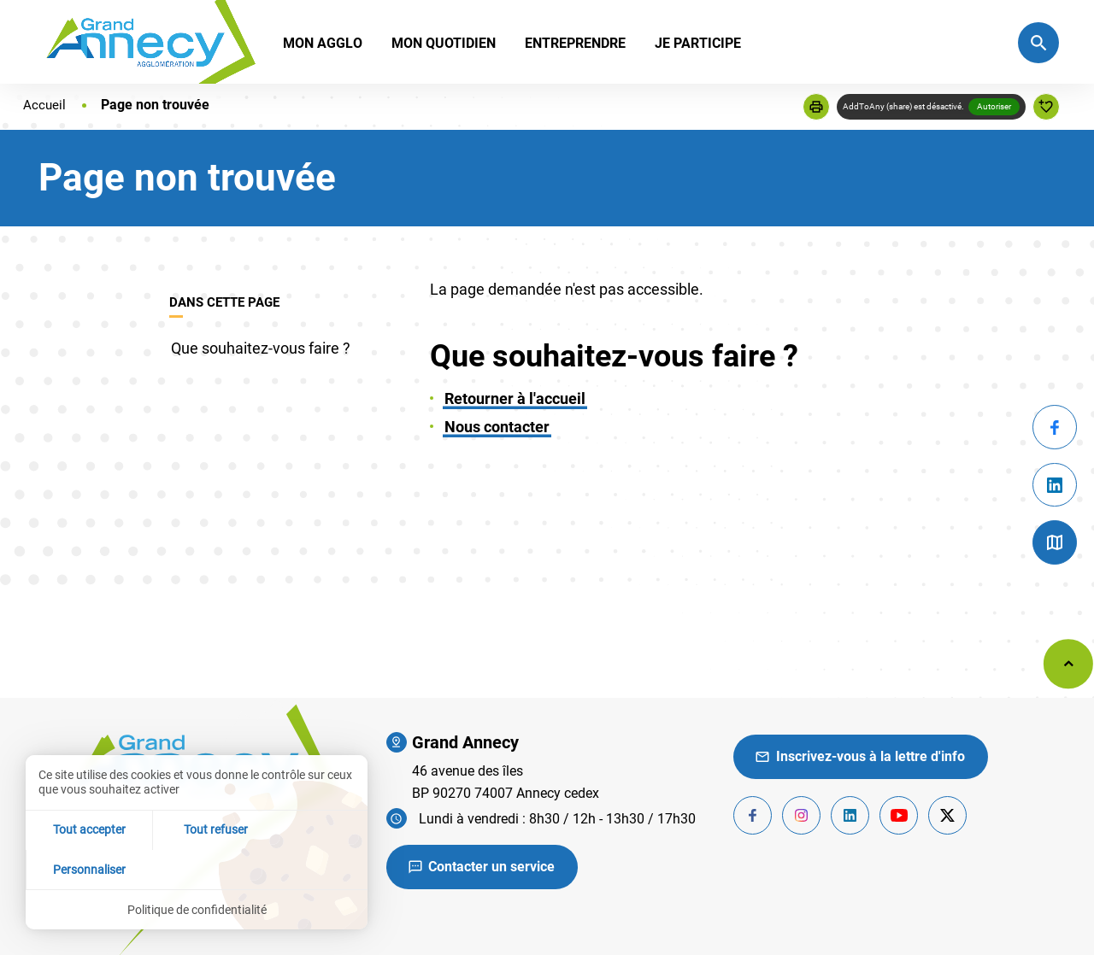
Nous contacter (497, 427)
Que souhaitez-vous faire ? (260, 348)
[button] (816, 106)
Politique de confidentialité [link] (197, 909)
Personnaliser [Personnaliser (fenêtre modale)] (310, 868)
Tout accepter (82, 868)
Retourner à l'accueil (514, 398)
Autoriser (994, 106)
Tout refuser (197, 868)
